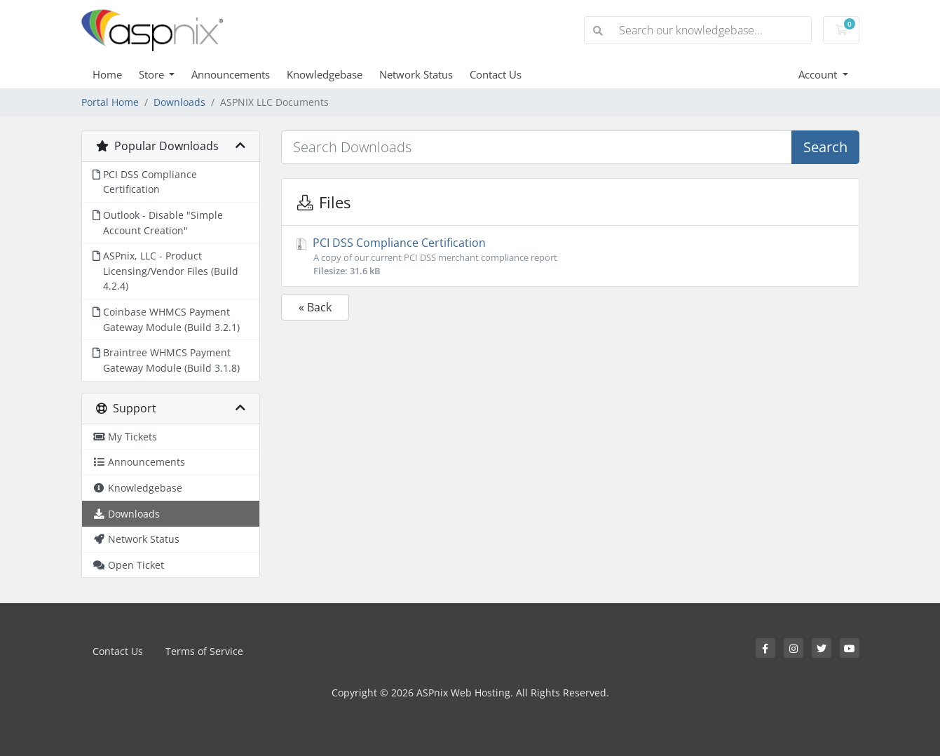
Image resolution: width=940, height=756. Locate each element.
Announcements (230, 74)
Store (153, 74)
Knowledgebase (324, 74)
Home (107, 74)
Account (819, 74)
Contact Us (496, 74)
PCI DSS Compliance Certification (570, 256)
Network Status (416, 74)
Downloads (179, 102)
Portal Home (110, 102)
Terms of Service (204, 651)
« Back (315, 307)
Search (825, 146)
